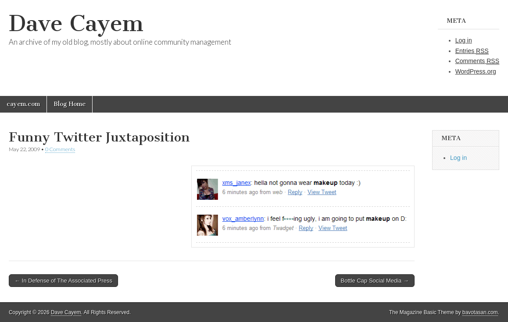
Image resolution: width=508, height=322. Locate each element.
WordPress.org (475, 71)
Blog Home (70, 104)
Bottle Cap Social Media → (375, 280)
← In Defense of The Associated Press (63, 280)
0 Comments (60, 149)
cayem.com (23, 104)
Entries (472, 51)
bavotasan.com (480, 312)
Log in (463, 40)
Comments (477, 61)
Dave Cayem (76, 23)
